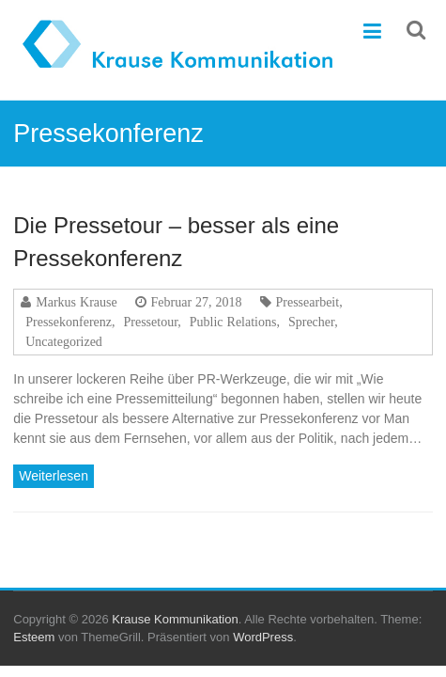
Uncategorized (63, 341)
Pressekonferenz (68, 321)
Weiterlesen (53, 475)
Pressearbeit (308, 301)
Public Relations (233, 321)
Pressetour (151, 321)
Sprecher (311, 321)
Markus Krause (76, 301)
